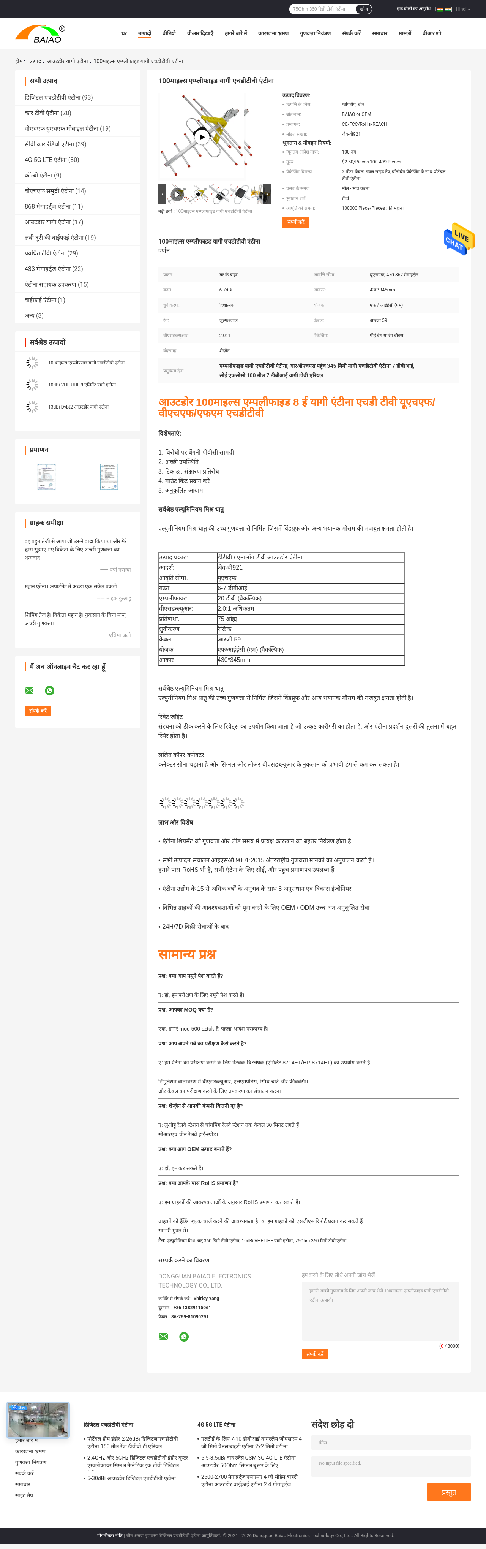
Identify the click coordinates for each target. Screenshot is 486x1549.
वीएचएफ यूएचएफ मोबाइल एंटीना (61, 128)
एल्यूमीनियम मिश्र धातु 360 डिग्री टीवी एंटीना (203, 1240)
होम (18, 61)
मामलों (405, 33)
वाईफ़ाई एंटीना (40, 300)
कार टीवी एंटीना (42, 113)
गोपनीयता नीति (110, 1535)
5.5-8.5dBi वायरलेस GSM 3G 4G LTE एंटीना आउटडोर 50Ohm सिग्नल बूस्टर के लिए (248, 1461)
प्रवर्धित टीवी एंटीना (45, 253)
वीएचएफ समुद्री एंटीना (49, 191)
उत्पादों (144, 33)
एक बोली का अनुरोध (414, 8)
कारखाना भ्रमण (273, 33)
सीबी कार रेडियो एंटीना (49, 144)
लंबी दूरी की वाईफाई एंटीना (54, 237)
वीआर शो (432, 33)
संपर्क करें (351, 33)
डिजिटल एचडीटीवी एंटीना (52, 97)
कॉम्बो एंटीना (38, 175)
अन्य (30, 315)
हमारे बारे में (236, 33)
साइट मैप (24, 1495)
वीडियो (169, 33)
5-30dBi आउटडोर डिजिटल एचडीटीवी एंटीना (131, 1478)
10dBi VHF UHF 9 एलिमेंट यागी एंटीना (82, 385)
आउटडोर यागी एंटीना (67, 61)
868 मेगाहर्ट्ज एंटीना (48, 206)
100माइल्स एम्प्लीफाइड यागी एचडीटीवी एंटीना (86, 363)
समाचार (379, 33)
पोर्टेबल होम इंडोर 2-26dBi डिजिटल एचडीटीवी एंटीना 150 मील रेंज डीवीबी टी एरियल (132, 1442)
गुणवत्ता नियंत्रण (315, 33)
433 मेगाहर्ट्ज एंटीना (48, 268)
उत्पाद (35, 61)
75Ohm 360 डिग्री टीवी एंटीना (320, 1240)
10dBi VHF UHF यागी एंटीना (267, 1240)
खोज (364, 9)
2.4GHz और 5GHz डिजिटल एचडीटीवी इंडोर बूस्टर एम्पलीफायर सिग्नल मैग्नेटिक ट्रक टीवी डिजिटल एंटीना (137, 1463)
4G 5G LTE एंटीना (46, 159)
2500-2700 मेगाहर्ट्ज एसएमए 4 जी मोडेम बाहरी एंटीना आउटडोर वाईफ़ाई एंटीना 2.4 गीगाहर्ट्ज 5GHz (249, 1482)
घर (124, 33)
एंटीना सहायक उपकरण (50, 284)
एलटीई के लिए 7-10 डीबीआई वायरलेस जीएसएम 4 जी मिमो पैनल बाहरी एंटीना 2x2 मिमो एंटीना (251, 1442)
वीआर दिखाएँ (200, 33)
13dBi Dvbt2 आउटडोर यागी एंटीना (78, 407)
